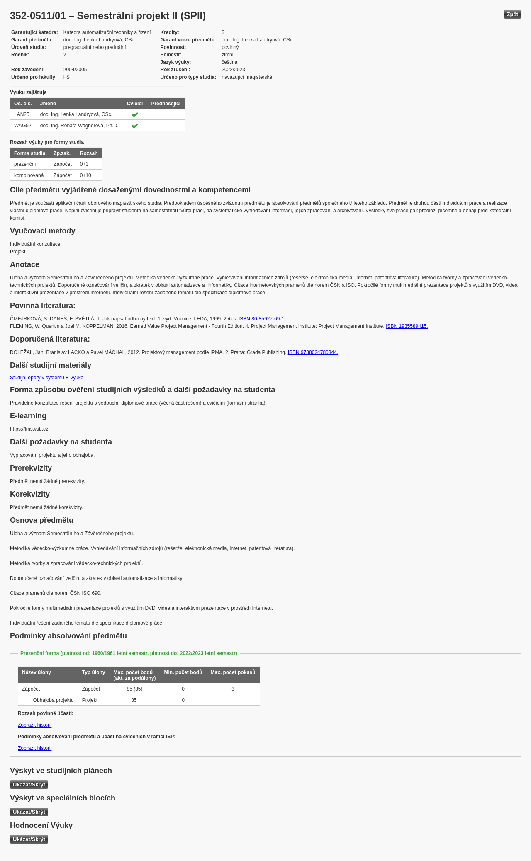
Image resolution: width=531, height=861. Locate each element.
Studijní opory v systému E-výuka (46, 378)
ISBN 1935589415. (407, 326)
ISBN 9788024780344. (313, 352)
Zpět (512, 14)
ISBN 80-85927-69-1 (261, 319)
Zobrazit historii (34, 725)
